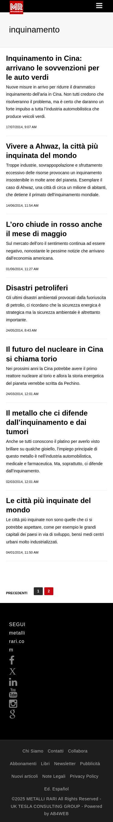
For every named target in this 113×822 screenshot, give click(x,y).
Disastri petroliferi (37, 288)
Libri (45, 763)
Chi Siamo (32, 751)
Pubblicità (90, 763)
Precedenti (16, 593)
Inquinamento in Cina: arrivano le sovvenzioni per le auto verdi (52, 67)
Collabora (78, 751)
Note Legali (54, 776)
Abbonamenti (23, 763)
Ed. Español (56, 788)
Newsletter (65, 763)
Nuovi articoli (24, 776)
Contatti (56, 751)
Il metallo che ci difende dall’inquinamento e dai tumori (47, 422)
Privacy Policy (84, 776)
